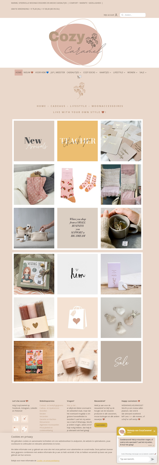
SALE (143, 72)
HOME (19, 72)
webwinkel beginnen (85, 460)
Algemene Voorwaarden (49, 425)
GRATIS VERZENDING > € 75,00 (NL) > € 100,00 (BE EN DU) (35, 9)
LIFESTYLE (119, 72)
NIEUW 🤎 (28, 72)
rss (75, 460)
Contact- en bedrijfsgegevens (51, 405)
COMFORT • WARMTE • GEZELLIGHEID (85, 3)
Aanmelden (100, 425)
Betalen (43, 413)
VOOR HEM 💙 (42, 72)
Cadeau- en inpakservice (49, 408)
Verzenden (44, 416)
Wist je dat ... (72, 405)
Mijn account (111, 14)
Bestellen (43, 411)
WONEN (132, 72)
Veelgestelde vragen (48, 433)
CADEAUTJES (74, 72)
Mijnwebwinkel (106, 460)
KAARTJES (105, 72)
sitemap (70, 460)
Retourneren (45, 422)
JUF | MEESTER (58, 72)
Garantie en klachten (48, 419)
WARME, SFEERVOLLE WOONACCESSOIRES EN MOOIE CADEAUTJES (39, 3)
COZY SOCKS (90, 72)
